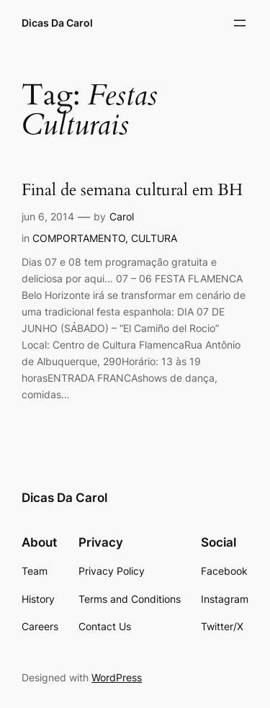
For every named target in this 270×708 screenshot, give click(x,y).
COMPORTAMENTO (78, 238)
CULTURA (154, 238)
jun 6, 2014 (48, 216)
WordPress (116, 677)
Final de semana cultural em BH (132, 190)
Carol (121, 216)
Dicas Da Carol (57, 23)
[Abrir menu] (239, 23)
